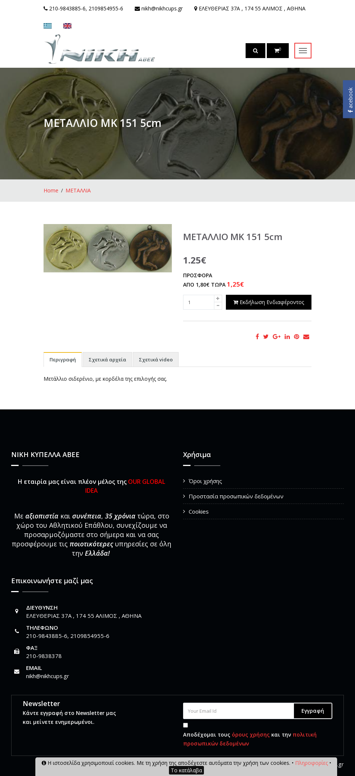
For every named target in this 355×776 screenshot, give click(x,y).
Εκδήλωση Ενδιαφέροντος (268, 302)
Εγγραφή (312, 710)
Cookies (199, 511)
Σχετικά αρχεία (107, 359)
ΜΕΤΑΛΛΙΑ (78, 190)
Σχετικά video (156, 359)
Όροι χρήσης (205, 481)
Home (51, 190)
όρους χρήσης (251, 734)
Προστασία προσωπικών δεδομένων (236, 496)
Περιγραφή (62, 359)
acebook (350, 100)
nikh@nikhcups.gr (47, 676)
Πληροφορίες (311, 762)
